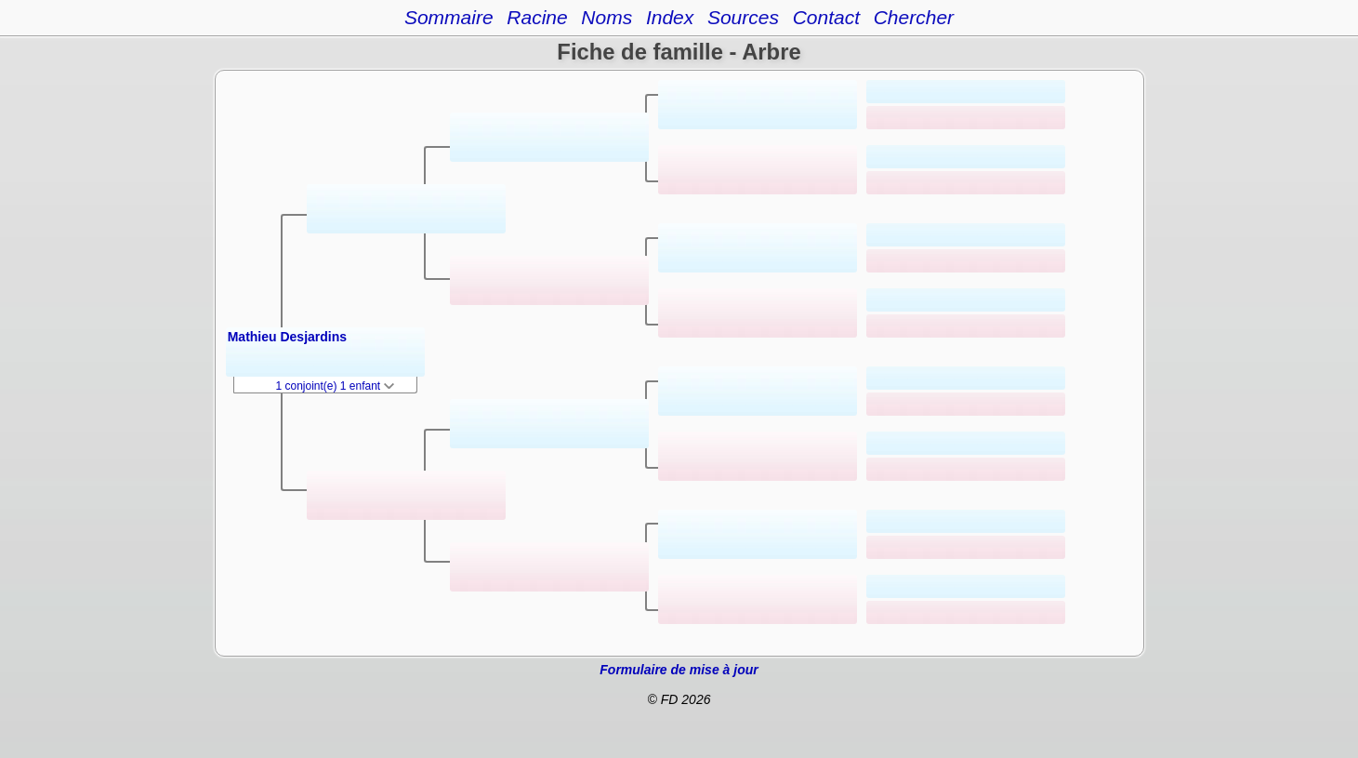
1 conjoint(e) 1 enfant (335, 385)
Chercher (914, 17)
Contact (826, 17)
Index (669, 17)
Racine (537, 17)
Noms (606, 17)
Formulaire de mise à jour (679, 669)
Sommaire (449, 17)
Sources (743, 17)
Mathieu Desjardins (287, 336)
